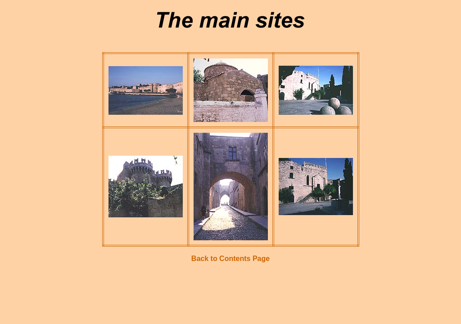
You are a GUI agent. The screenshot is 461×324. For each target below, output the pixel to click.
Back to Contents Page (230, 258)
